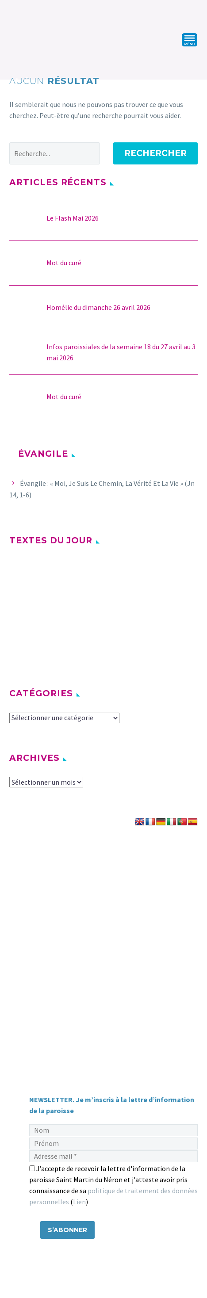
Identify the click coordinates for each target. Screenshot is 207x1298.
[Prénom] (113, 1143)
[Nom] (113, 1130)
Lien (79, 1201)
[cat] (64, 718)
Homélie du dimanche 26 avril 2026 (98, 307)
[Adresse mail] (113, 1156)
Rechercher (155, 153)
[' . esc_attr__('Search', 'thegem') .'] (54, 153)
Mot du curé (63, 262)
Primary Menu (190, 39)
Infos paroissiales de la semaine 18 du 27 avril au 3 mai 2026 (121, 352)
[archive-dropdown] (46, 782)
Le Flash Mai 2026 (72, 218)
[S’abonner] (67, 1230)
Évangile (43, 454)
